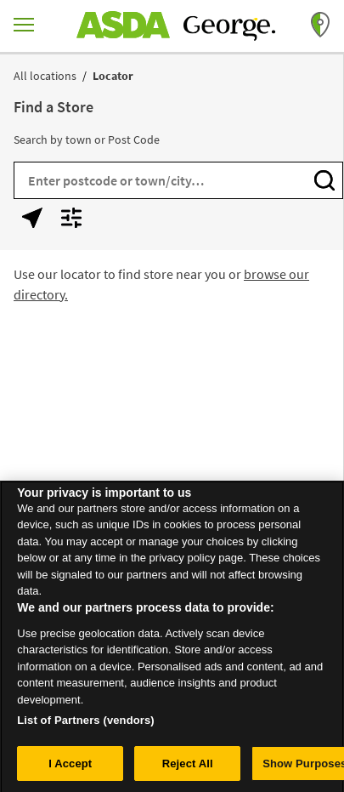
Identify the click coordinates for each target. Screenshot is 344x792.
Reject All (187, 767)
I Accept (70, 767)
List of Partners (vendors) (86, 724)
